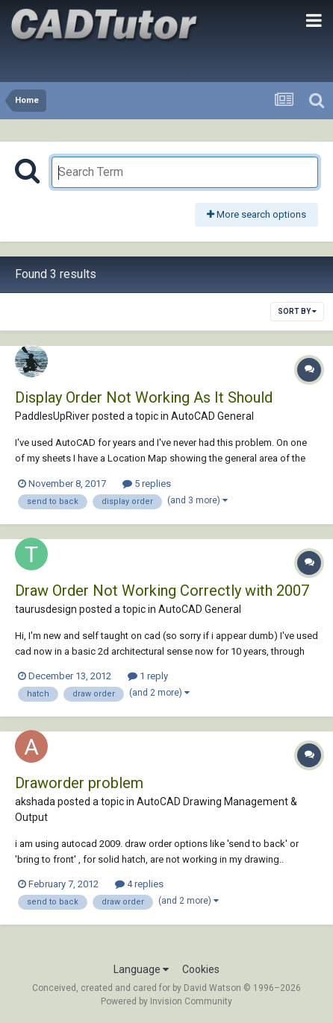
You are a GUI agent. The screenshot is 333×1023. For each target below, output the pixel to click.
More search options (256, 214)
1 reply (148, 676)
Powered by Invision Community (166, 1001)
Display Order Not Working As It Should (144, 397)
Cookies (201, 969)
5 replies (146, 483)
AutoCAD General (212, 416)
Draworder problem (79, 783)
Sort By (297, 311)
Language (141, 969)
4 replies (139, 884)
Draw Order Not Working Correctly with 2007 (162, 590)
